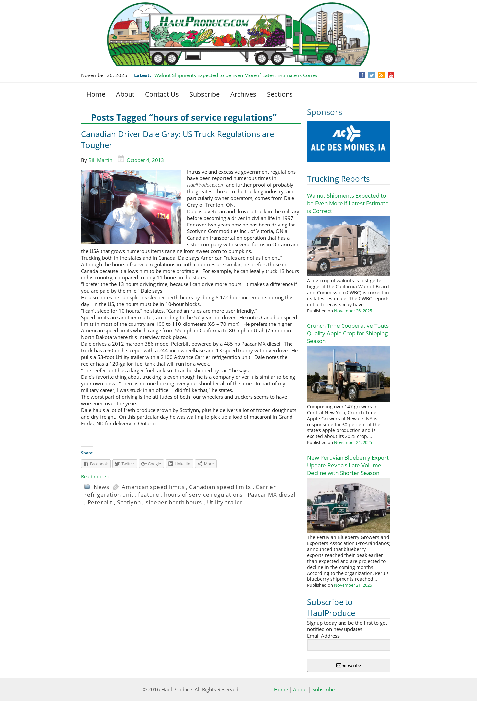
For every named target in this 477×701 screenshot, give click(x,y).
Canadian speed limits (220, 487)
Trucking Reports (338, 178)
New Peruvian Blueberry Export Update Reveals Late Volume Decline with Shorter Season (348, 465)
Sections (280, 94)
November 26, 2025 (353, 311)
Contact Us (162, 94)
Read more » (95, 476)
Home (95, 94)
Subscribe (204, 94)
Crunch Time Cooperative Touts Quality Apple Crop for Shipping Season (348, 333)
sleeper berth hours (174, 502)
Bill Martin (100, 160)
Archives (243, 94)
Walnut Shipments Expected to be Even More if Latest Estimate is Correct (237, 75)
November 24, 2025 (353, 442)
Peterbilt (100, 502)
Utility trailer (225, 502)
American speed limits (153, 487)
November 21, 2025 (353, 585)
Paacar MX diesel (271, 494)
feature (148, 494)
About (125, 94)
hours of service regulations (203, 494)
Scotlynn (129, 502)
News (101, 487)
